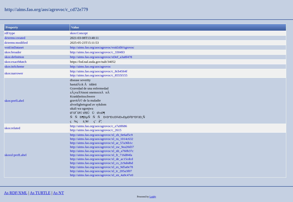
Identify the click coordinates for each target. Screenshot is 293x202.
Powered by (143, 196)
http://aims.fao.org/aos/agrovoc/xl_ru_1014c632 (101, 139)
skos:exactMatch (15, 62)
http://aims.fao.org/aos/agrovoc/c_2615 (95, 130)
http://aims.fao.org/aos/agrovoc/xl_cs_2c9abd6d (101, 163)
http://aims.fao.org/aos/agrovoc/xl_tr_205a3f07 (101, 171)
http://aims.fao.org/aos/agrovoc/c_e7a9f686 (98, 126)
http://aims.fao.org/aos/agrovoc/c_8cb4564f (98, 71)
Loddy (153, 196)
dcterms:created (15, 38)
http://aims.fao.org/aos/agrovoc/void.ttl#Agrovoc (102, 47)
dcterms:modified (16, 42)
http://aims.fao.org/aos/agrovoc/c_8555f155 (98, 75)
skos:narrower (14, 73)
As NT (58, 193)
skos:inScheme (14, 66)
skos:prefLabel (14, 101)
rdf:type (10, 33)
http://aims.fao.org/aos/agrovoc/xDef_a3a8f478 (101, 57)
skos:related (12, 128)
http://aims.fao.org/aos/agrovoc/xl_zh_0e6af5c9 (101, 135)
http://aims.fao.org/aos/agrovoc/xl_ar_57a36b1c (101, 143)
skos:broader (13, 52)
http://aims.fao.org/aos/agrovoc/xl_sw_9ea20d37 (102, 147)
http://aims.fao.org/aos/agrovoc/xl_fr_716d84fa (101, 155)
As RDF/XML (15, 193)
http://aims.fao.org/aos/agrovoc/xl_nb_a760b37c (102, 151)
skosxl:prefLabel (15, 155)
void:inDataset (14, 47)
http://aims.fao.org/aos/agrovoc (90, 66)
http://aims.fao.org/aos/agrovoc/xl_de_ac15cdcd (101, 159)
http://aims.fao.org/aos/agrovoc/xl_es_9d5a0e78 (101, 167)
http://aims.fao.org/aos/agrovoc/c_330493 (97, 52)
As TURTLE (40, 193)
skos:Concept (79, 33)
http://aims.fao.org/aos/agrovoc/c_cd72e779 (46, 9)
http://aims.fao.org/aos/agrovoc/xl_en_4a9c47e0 (101, 175)
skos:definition (14, 57)
